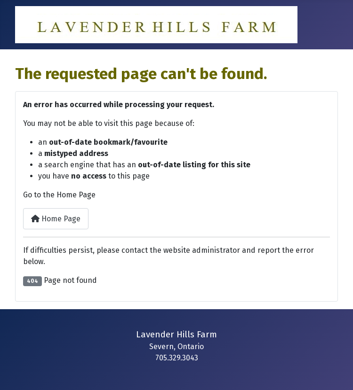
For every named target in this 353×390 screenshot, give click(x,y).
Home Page (55, 218)
